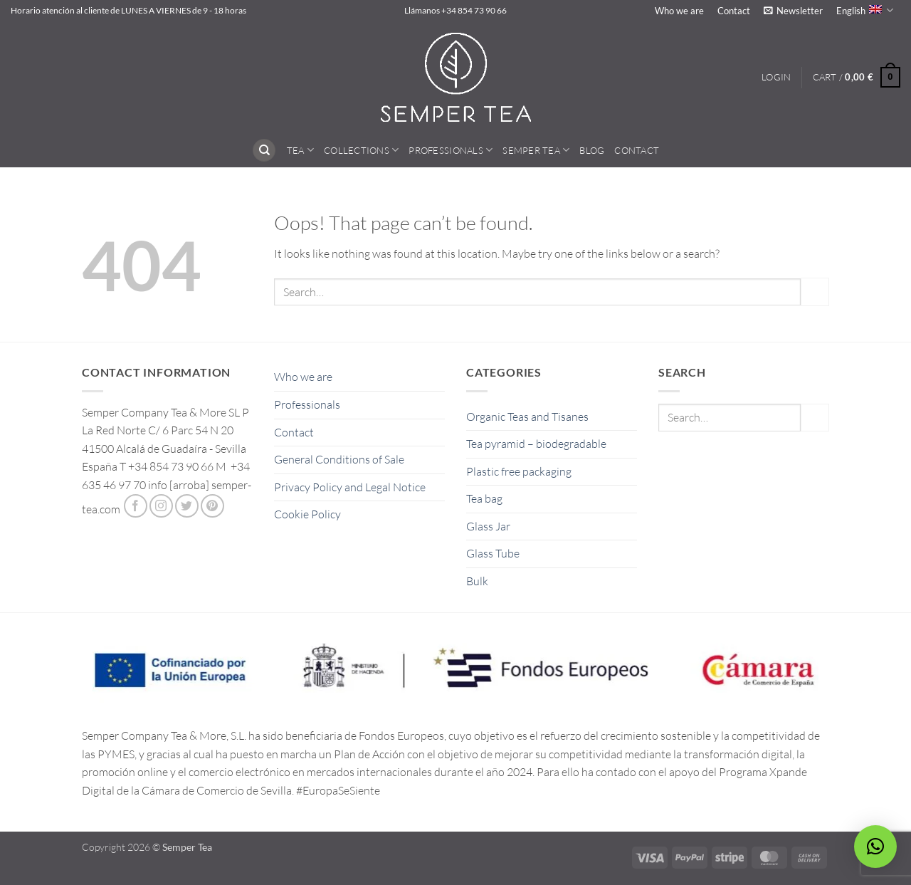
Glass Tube (493, 553)
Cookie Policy (307, 514)
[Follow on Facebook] (135, 506)
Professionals (451, 150)
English (864, 10)
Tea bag (484, 498)
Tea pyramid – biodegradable (536, 443)
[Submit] (815, 291)
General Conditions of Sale (339, 459)
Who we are (679, 10)
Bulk (477, 581)
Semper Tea (535, 150)
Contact (733, 10)
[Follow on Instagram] (161, 506)
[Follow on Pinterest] (212, 506)
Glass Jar (488, 526)
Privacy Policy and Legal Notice (350, 487)
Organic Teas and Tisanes (527, 416)
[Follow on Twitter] (187, 506)
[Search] (264, 150)
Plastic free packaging (519, 471)
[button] (793, 10)
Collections (361, 150)
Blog (591, 150)
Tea (300, 150)
